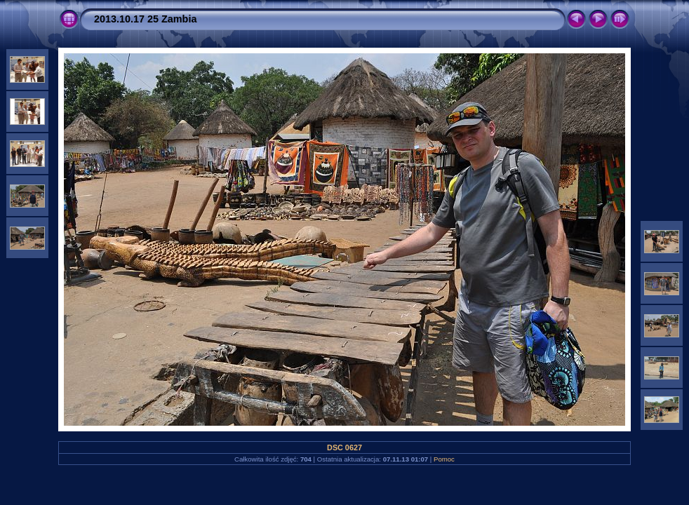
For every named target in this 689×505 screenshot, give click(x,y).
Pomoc (444, 459)
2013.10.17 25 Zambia (145, 19)
